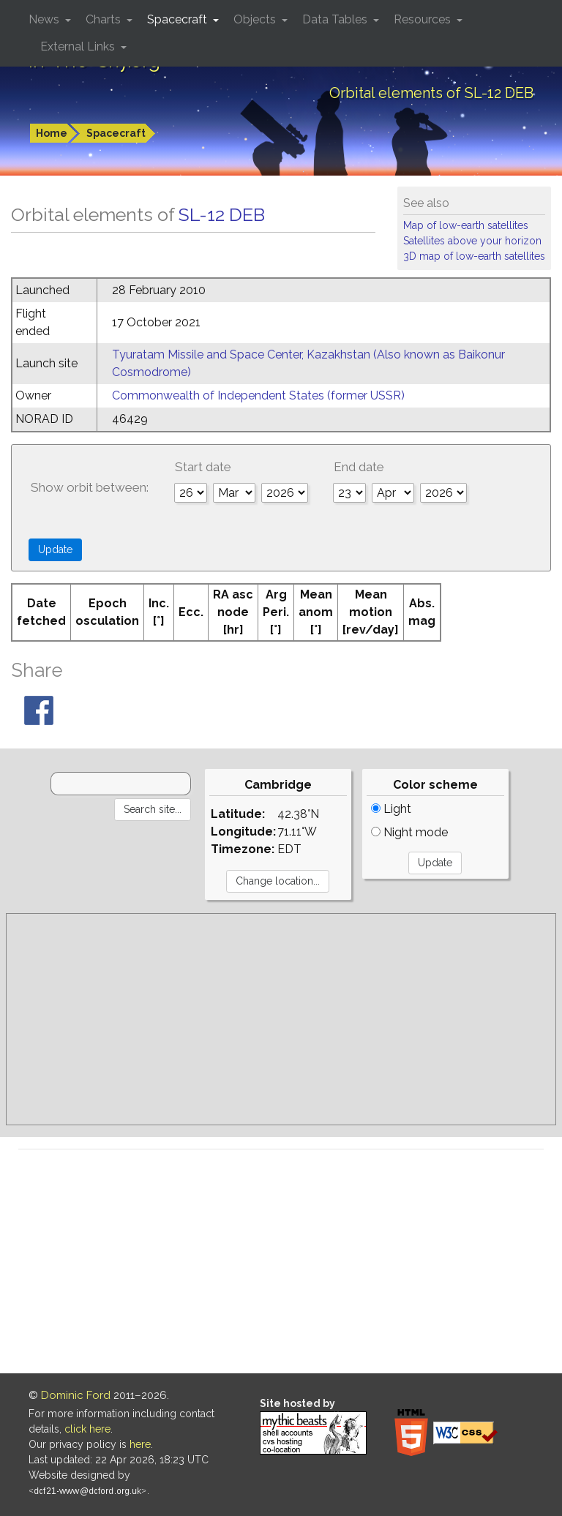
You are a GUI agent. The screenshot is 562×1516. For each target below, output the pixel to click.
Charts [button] (105, 19)
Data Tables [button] (336, 19)
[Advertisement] (281, 1019)
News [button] (45, 19)
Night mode (409, 832)
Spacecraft (116, 133)
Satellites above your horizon (472, 241)
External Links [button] (79, 46)
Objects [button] (256, 19)
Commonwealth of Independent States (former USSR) (258, 395)
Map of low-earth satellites (465, 225)
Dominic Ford (75, 1395)
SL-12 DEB (222, 214)
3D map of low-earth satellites (474, 256)
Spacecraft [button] (178, 19)
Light (391, 809)
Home (51, 133)
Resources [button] (424, 19)
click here (87, 1429)
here (140, 1444)
